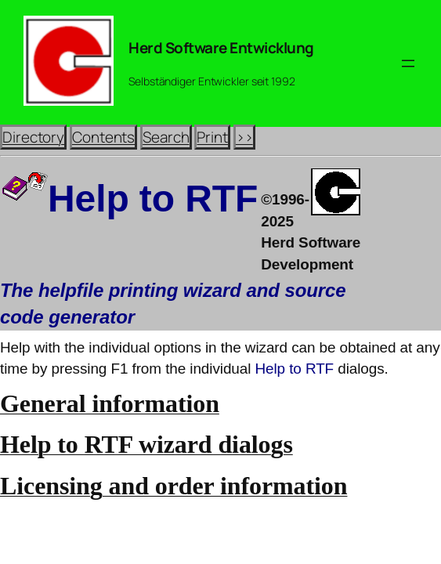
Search (166, 137)
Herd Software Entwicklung (221, 48)
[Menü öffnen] (408, 63)
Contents (103, 137)
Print (212, 137)
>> (244, 137)
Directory (33, 137)
